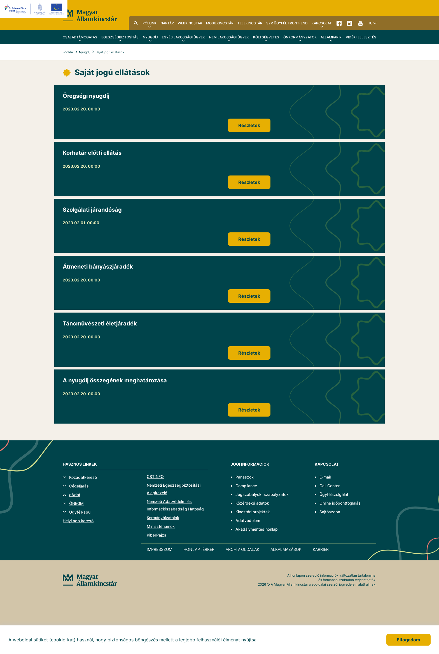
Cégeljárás (79, 486)
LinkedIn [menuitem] (349, 23)
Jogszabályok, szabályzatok (262, 494)
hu (370, 23)
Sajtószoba (329, 511)
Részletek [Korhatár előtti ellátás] (249, 182)
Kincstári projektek (252, 511)
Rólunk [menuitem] (150, 23)
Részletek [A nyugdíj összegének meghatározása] (249, 410)
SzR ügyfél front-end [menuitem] (287, 23)
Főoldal (68, 52)
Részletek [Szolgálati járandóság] (249, 239)
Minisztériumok (161, 526)
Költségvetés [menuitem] (266, 37)
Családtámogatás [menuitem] (80, 37)
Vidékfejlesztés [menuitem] (361, 37)
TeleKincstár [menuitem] (249, 23)
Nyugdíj (84, 52)
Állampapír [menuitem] (331, 37)
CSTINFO (155, 476)
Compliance (246, 485)
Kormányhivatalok (163, 517)
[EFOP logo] (34, 9)
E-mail (325, 477)
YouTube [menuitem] (360, 23)
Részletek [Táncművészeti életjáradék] (249, 353)
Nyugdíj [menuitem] (150, 37)
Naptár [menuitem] (167, 23)
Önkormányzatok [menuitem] (300, 37)
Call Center (329, 485)
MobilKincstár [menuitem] (219, 23)
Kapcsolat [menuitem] (322, 23)
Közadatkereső (83, 477)
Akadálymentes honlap (256, 529)
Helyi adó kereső (78, 520)
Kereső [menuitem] (136, 23)
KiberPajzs (156, 535)
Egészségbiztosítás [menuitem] (120, 37)
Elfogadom (408, 640)
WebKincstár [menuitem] (190, 23)
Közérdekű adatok (252, 503)
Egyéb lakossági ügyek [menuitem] (183, 37)
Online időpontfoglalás (340, 503)
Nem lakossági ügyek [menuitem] (229, 37)
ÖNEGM (76, 503)
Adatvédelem (247, 520)
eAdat (74, 494)
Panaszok (244, 477)
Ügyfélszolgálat (333, 494)
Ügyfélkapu (79, 512)
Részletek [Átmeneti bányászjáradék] (249, 296)
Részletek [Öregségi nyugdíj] (249, 125)
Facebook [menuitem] (339, 23)
